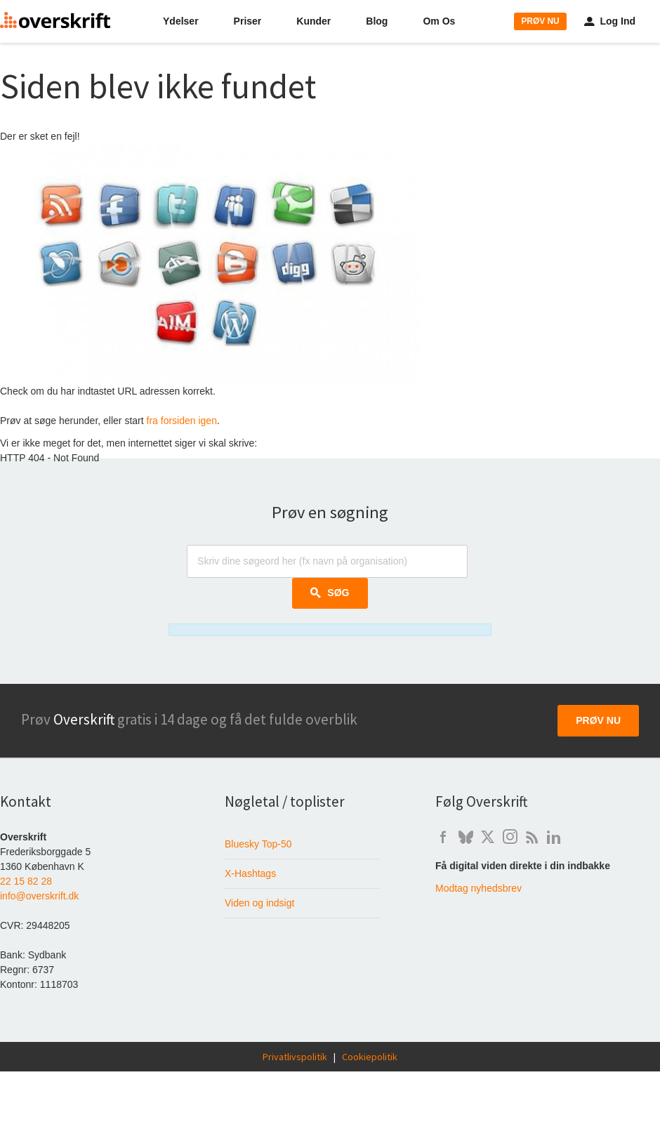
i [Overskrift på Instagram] (509, 837)
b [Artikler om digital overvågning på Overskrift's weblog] (531, 837)
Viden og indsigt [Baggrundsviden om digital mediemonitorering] (259, 903)
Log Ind (609, 21)
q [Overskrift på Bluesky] (465, 837)
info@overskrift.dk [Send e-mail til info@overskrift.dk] (39, 896)
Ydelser (181, 21)
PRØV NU (540, 21)
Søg (329, 592)
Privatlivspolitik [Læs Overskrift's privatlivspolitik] (295, 1056)
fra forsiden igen (182, 420)
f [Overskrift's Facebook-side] (443, 837)
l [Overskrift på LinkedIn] (553, 837)
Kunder (313, 21)
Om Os (439, 21)
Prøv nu (598, 720)
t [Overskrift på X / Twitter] (487, 837)
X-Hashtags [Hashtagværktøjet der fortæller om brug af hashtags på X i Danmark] (250, 873)
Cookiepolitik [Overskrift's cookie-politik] (369, 1056)
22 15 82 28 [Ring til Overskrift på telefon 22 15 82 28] (26, 881)
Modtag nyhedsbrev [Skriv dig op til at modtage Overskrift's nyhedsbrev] (478, 888)
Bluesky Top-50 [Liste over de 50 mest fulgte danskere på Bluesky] (258, 844)
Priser (248, 21)
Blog (377, 21)
